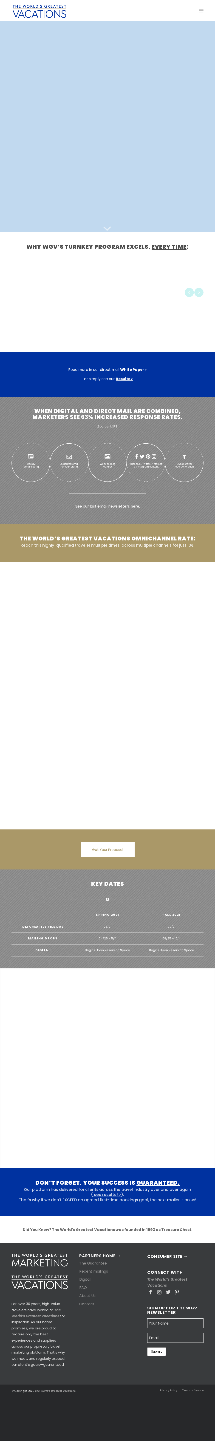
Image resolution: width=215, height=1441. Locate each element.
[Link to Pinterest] (176, 1292)
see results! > (107, 1194)
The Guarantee (93, 1263)
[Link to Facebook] (150, 1292)
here (135, 506)
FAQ (83, 1287)
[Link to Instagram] (159, 1292)
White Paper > (133, 369)
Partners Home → (100, 1256)
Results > (124, 378)
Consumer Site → (167, 1256)
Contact (86, 1304)
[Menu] (201, 10)
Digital (85, 1279)
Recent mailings (93, 1271)
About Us (87, 1295)
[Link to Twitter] (168, 1292)
